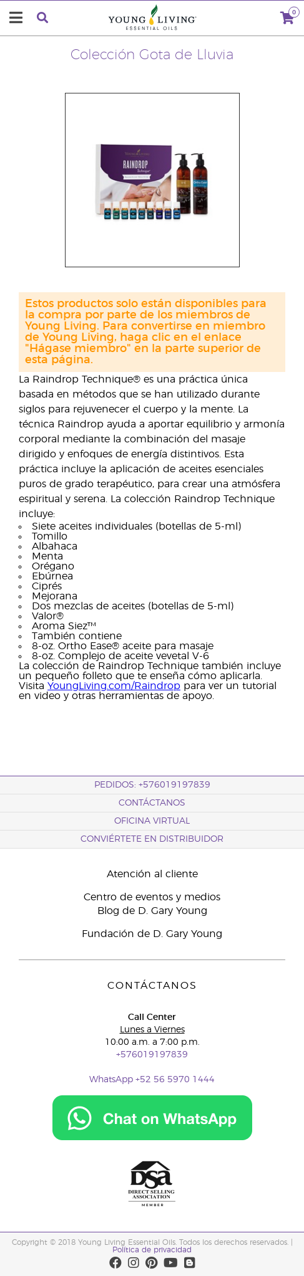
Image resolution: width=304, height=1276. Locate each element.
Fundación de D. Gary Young (152, 934)
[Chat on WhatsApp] (152, 1138)
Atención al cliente (152, 874)
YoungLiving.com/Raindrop (113, 686)
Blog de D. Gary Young (152, 911)
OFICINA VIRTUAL (152, 821)
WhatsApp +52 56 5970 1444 (152, 1079)
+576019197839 (152, 1054)
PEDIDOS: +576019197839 (152, 785)
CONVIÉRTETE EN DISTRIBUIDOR (152, 839)
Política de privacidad (152, 1250)
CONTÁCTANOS (152, 803)
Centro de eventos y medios (152, 897)
